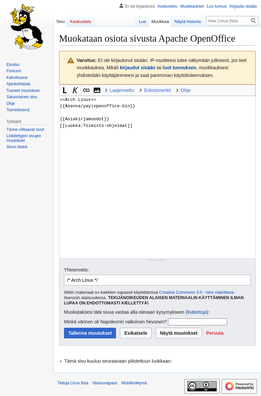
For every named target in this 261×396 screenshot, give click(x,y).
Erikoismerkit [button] (157, 90)
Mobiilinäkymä (134, 383)
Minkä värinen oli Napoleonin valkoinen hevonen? (115, 321)
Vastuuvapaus (104, 383)
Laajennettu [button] (122, 90)
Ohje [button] (186, 90)
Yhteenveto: (76, 269)
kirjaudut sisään (137, 67)
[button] (64, 90)
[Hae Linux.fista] (232, 21)
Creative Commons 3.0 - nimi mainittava (196, 292)
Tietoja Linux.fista (72, 383)
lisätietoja (197, 312)
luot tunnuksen (179, 67)
